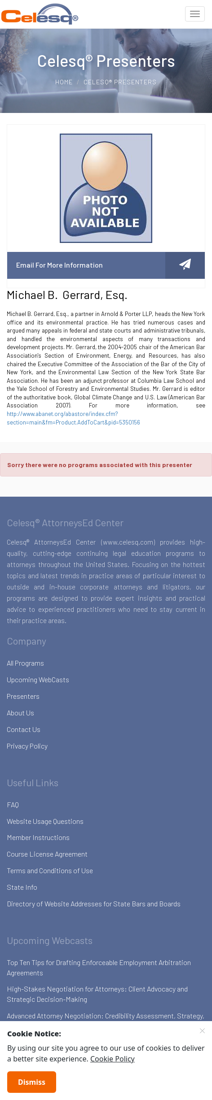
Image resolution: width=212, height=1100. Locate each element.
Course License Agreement (47, 853)
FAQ (13, 804)
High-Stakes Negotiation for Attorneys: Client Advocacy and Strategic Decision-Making (97, 993)
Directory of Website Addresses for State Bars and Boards (94, 903)
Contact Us (23, 729)
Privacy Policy (27, 745)
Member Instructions (38, 837)
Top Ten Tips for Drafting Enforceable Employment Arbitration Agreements (99, 967)
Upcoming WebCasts (38, 679)
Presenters (23, 696)
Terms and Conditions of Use (50, 870)
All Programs (25, 662)
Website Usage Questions (45, 821)
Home (64, 82)
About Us (20, 712)
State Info (22, 887)
